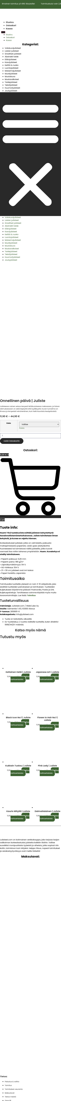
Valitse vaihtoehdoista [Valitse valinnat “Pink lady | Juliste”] (49, 653)
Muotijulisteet (11, 73)
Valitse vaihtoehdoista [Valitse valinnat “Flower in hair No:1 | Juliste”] (49, 608)
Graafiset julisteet (13, 53)
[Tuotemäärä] (30, 317)
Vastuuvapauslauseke (15, 1028)
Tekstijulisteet (11, 85)
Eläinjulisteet (10, 59)
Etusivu (10, 22)
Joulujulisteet (11, 90)
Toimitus (8, 967)
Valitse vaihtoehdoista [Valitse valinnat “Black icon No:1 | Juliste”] (20, 605)
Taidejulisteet (11, 82)
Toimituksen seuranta (14, 971)
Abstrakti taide (11, 56)
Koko (9, 305)
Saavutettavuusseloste (15, 1036)
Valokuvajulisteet (13, 48)
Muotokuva (10, 76)
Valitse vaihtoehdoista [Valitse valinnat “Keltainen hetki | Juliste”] (20, 559)
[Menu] (3, 32)
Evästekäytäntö (12, 1032)
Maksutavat (9, 975)
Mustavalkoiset (12, 79)
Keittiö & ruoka (11, 65)
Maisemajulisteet (13, 70)
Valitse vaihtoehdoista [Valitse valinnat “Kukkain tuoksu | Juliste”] (20, 653)
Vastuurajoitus (11, 1024)
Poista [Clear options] (21, 310)
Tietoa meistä (10, 978)
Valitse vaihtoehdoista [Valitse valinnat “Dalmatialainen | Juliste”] (49, 699)
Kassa (9, 28)
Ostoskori (11, 25)
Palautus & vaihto (12, 963)
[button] (30, 154)
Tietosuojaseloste (13, 1012)
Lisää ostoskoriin (12, 322)
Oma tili (8, 982)
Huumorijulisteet (12, 88)
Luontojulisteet (11, 68)
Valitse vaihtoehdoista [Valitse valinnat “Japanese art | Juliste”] (49, 559)
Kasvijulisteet (11, 62)
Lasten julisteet (12, 51)
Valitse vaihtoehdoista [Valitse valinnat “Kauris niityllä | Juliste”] (20, 699)
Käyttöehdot (10, 1008)
